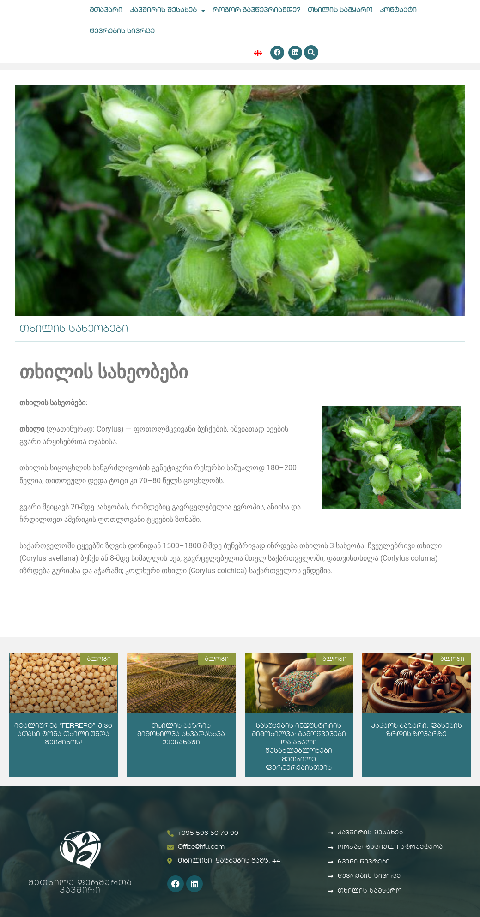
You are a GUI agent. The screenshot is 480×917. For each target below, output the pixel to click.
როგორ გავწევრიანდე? (256, 10)
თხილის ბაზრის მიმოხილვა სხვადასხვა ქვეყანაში (181, 734)
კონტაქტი (398, 10)
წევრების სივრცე (122, 32)
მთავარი (106, 10)
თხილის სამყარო (340, 10)
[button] (311, 53)
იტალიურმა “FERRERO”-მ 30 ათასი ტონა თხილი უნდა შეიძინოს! (63, 734)
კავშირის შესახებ (167, 10)
